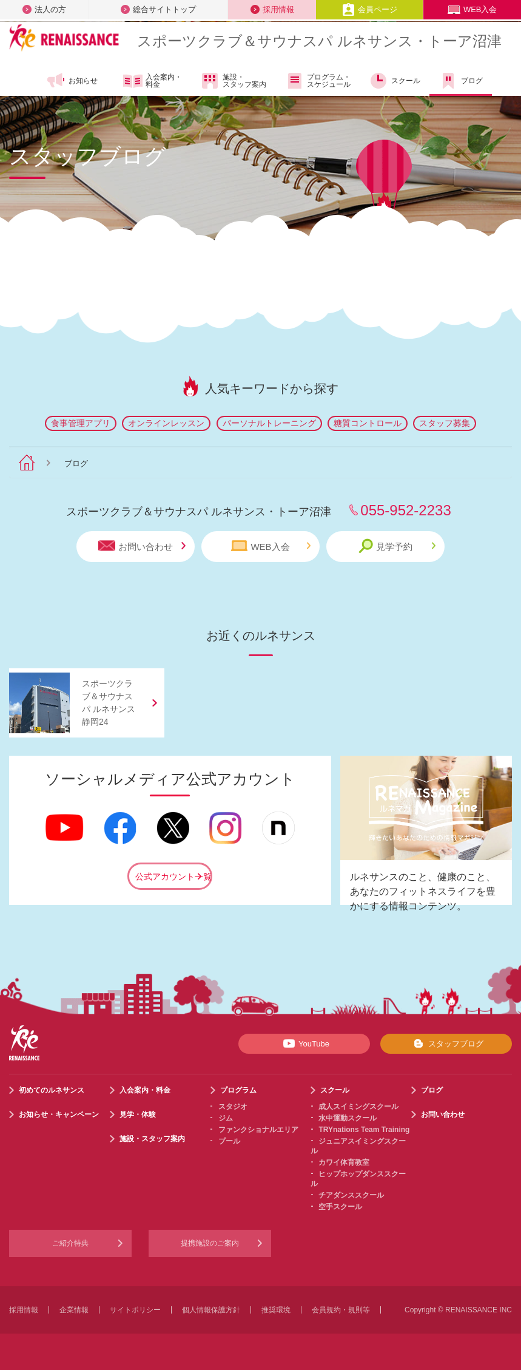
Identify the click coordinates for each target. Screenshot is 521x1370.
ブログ (461, 81)
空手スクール (340, 1206)
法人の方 (44, 9)
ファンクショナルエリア (258, 1129)
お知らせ (72, 81)
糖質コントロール (368, 423)
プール (229, 1141)
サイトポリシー (135, 1310)
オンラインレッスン (166, 423)
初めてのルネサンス (51, 1090)
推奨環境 (276, 1310)
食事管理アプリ (80, 423)
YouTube (304, 1043)
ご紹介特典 (70, 1243)
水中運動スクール (347, 1118)
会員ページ (369, 9)
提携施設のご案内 (210, 1243)
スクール (394, 81)
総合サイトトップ (158, 9)
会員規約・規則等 (341, 1310)
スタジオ (232, 1106)
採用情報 (272, 9)
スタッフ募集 (444, 423)
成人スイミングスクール (358, 1106)
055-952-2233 (405, 510)
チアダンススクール (351, 1195)
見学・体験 (137, 1114)
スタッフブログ (446, 1043)
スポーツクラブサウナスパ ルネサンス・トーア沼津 (319, 41)
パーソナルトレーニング (269, 423)
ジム (225, 1118)
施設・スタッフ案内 (233, 81)
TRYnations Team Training (363, 1129)
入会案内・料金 (152, 81)
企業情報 (74, 1310)
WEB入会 (472, 9)
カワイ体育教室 (343, 1162)
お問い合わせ (142, 546)
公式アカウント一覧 (173, 876)
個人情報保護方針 (211, 1310)
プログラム (238, 1090)
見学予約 (396, 546)
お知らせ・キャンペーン (59, 1114)
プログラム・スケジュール (317, 81)
